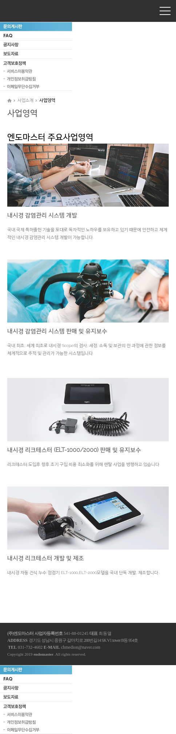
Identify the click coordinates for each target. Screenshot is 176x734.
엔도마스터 (23, 10)
